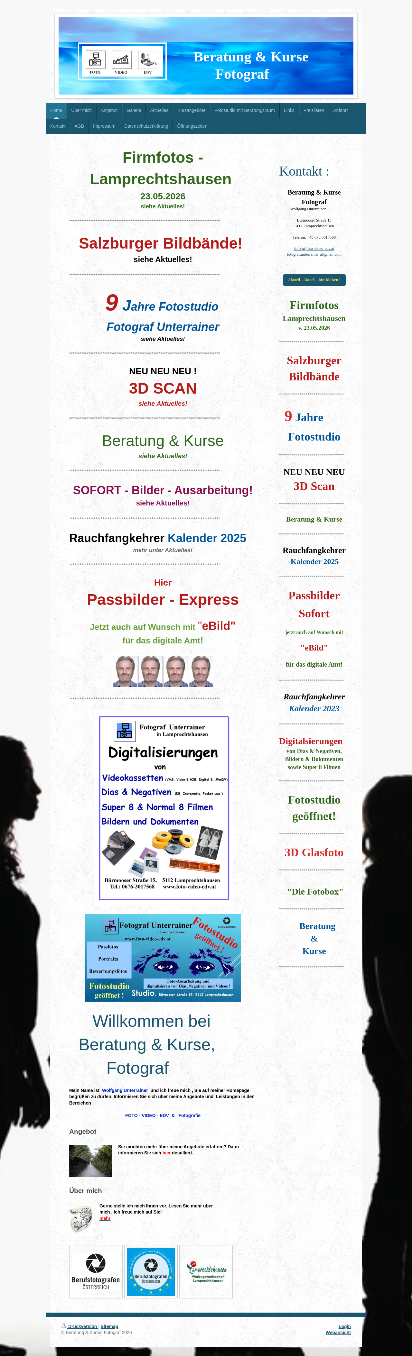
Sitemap (109, 1326)
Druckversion (79, 1326)
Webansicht (338, 1332)
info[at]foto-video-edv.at (314, 248)
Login (345, 1326)
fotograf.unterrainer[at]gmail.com (314, 254)
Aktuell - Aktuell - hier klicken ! (314, 280)
